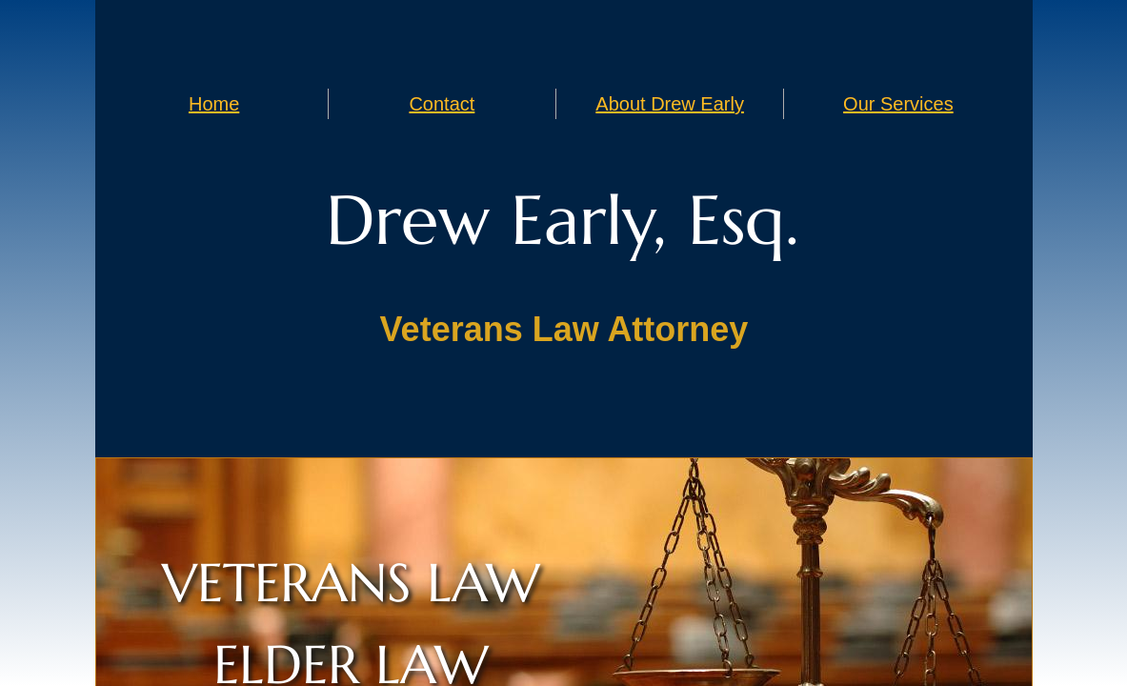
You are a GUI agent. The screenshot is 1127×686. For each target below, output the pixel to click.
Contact (441, 103)
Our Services (898, 103)
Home (214, 103)
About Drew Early (669, 103)
